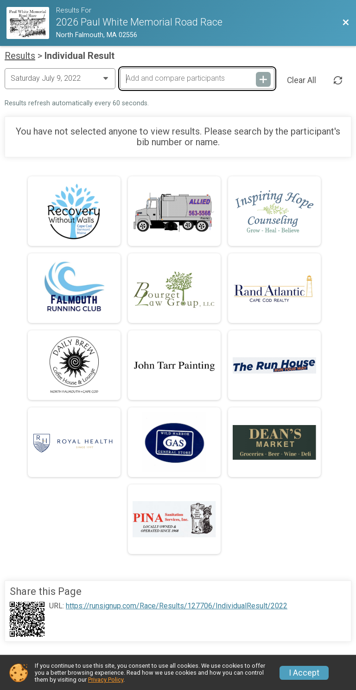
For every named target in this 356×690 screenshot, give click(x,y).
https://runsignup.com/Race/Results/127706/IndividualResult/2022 (176, 606)
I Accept (304, 672)
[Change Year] (60, 78)
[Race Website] (31, 23)
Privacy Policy (105, 679)
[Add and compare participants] (197, 78)
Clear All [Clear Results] (301, 80)
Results (20, 55)
